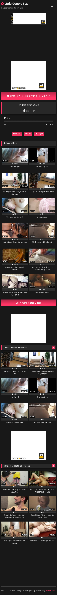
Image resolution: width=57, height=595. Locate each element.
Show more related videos (28, 303)
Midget (39, 134)
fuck (27, 134)
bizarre (17, 134)
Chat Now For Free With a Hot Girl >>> (28, 96)
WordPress (50, 591)
